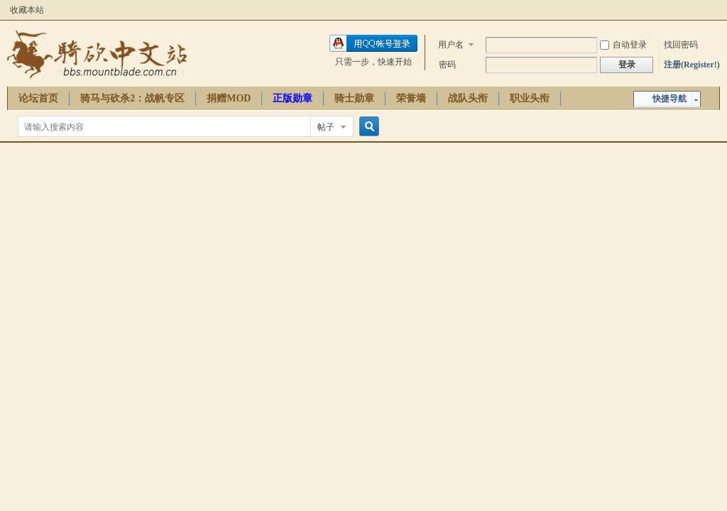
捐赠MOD (229, 98)
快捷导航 (669, 99)
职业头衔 (530, 98)
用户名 (451, 45)
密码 (447, 65)
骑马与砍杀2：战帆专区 (132, 98)
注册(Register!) (692, 65)
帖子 (325, 127)
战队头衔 (468, 98)
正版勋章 (292, 98)
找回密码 (681, 45)
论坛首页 (38, 98)
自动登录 (623, 45)
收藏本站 (27, 10)
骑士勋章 (354, 98)
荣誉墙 (411, 98)
